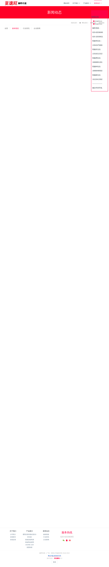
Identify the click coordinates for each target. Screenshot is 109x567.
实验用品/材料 (29, 542)
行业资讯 (26, 28)
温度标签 (29, 547)
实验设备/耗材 (29, 539)
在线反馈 (13, 539)
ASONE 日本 (29, 545)
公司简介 (13, 534)
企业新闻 (37, 28)
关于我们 (76, 3)
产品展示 (87, 3)
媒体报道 (15, 28)
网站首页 (66, 3)
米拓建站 (57, 558)
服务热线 (67, 532)
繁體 (54, 562)
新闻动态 (98, 3)
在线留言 (13, 537)
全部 (6, 28)
